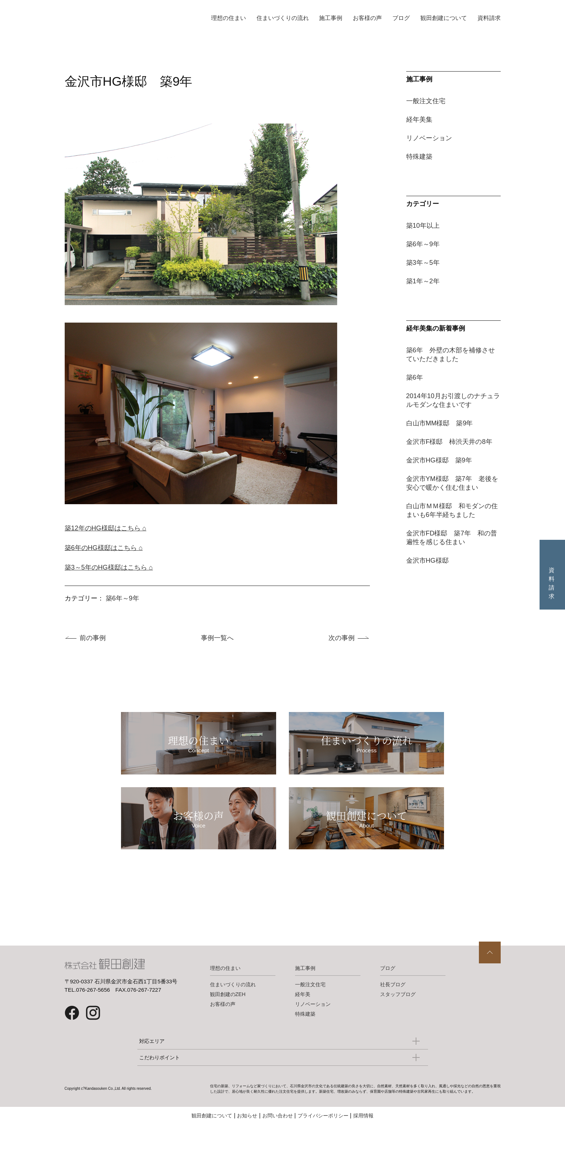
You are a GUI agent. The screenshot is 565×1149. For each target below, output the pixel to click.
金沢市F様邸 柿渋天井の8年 (449, 441)
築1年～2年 (423, 281)
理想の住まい (228, 18)
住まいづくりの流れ (283, 18)
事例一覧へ (217, 638)
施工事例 (330, 18)
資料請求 (489, 18)
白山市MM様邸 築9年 (439, 423)
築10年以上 (423, 225)
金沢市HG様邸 (427, 560)
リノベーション (429, 138)
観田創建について (443, 18)
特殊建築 (419, 156)
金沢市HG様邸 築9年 (439, 460)
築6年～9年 (122, 598)
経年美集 (419, 119)
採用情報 (363, 1140)
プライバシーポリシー (323, 1140)
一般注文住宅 (425, 101)
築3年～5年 (423, 262)
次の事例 (341, 638)
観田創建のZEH (228, 1018)
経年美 (302, 1018)
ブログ (401, 18)
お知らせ (247, 1140)
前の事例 (93, 638)
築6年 (414, 377)
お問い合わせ (277, 1140)
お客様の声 (367, 18)
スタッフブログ (398, 1018)
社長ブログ (392, 1009)
